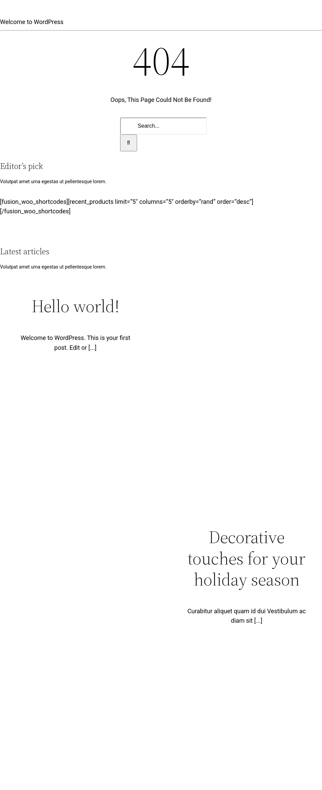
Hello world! (75, 306)
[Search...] (163, 126)
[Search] (128, 142)
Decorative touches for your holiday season (246, 558)
